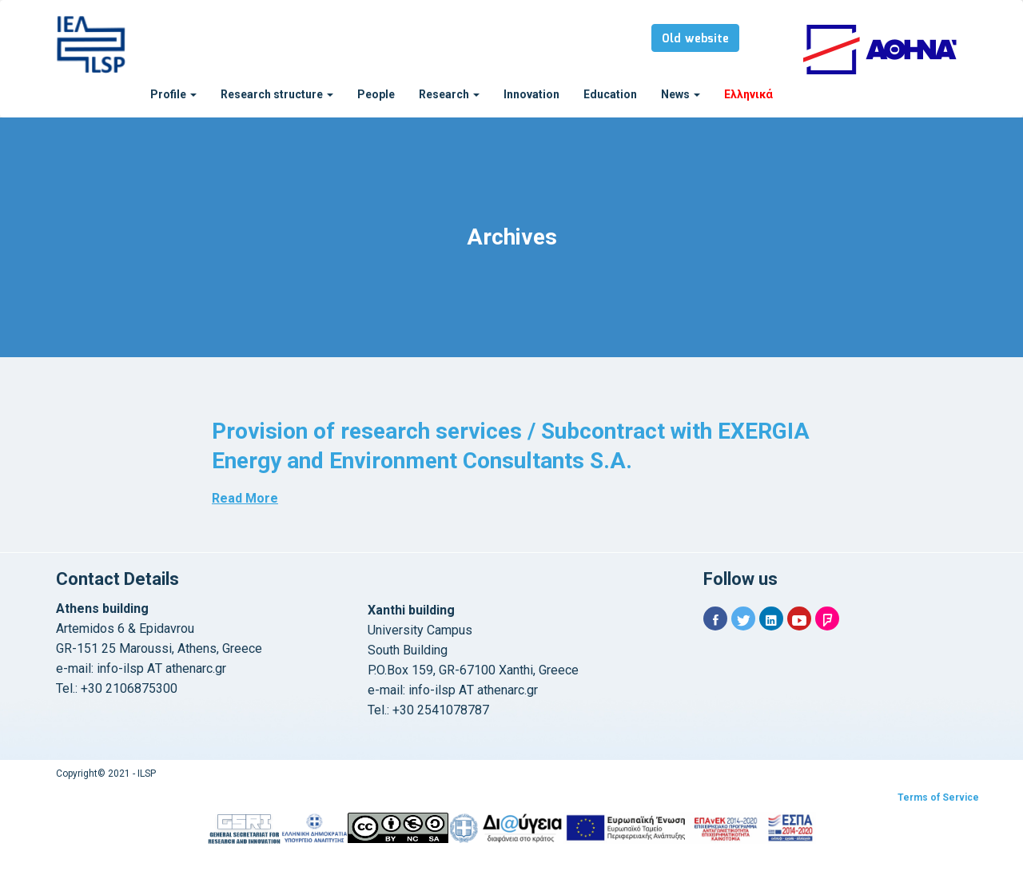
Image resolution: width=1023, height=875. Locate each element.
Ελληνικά (748, 94)
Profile (173, 94)
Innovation (531, 94)
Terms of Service (938, 797)
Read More (245, 498)
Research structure (277, 94)
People (376, 94)
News (680, 94)
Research (449, 94)
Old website (695, 39)
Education (610, 94)
